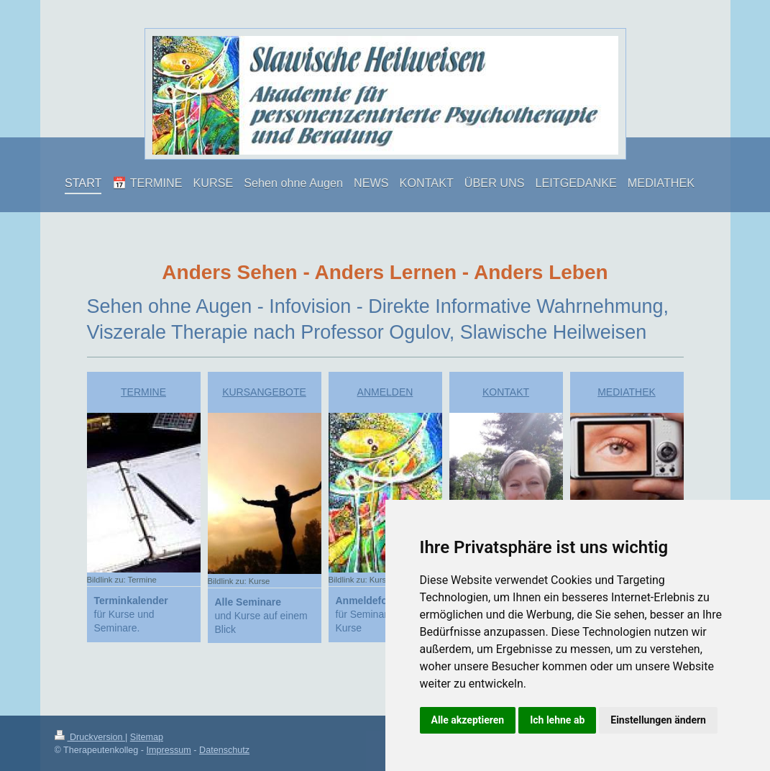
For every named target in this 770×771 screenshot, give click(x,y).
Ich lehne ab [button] (557, 720)
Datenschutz (224, 750)
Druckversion (90, 737)
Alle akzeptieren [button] (468, 720)
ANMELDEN (385, 392)
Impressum (169, 750)
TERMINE (143, 392)
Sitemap (146, 737)
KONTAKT (505, 392)
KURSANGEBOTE (264, 392)
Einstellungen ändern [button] (658, 720)
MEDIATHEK (626, 392)
